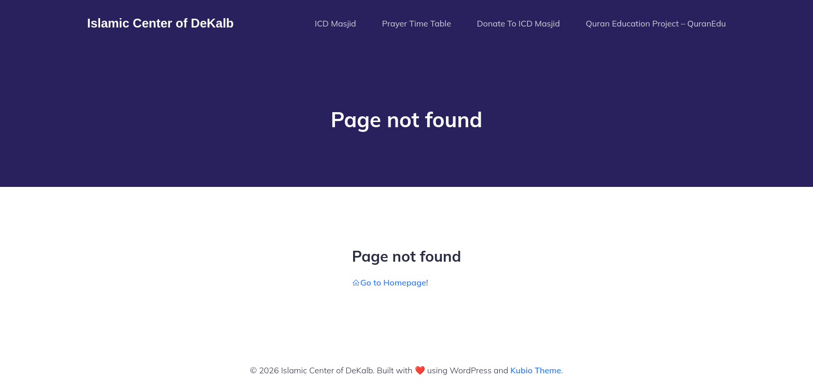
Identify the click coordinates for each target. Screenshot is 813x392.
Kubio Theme (535, 370)
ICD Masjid (335, 23)
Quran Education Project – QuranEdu (656, 23)
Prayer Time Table (416, 23)
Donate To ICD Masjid (518, 23)
